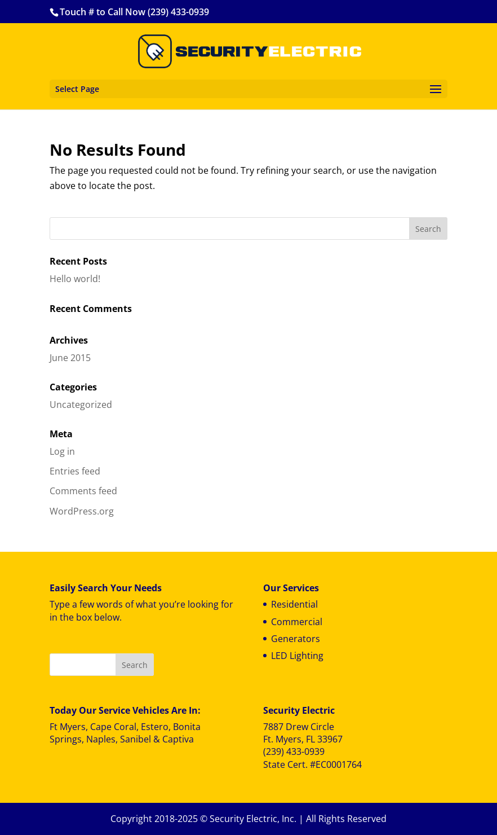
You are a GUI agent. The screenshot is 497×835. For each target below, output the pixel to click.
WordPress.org (82, 511)
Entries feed (75, 471)
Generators (295, 638)
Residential (294, 604)
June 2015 (70, 357)
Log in (62, 451)
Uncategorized (81, 404)
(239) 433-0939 (294, 751)
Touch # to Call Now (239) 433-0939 (134, 12)
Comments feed (83, 491)
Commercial (296, 622)
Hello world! (75, 279)
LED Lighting (297, 655)
